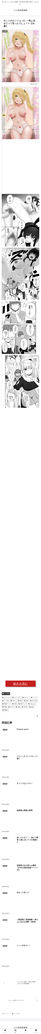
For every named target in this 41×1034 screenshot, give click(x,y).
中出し (13, 700)
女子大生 (33, 700)
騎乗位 (5, 710)
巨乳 (14, 704)
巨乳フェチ (23, 704)
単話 (26, 700)
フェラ (34, 697)
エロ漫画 (5, 693)
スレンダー (16, 697)
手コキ (11, 707)
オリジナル (6, 697)
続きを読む (20, 683)
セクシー (26, 697)
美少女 (25, 707)
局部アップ (6, 704)
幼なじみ (32, 704)
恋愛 (4, 707)
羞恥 (31, 707)
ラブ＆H (5, 700)
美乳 (18, 707)
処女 (20, 700)
